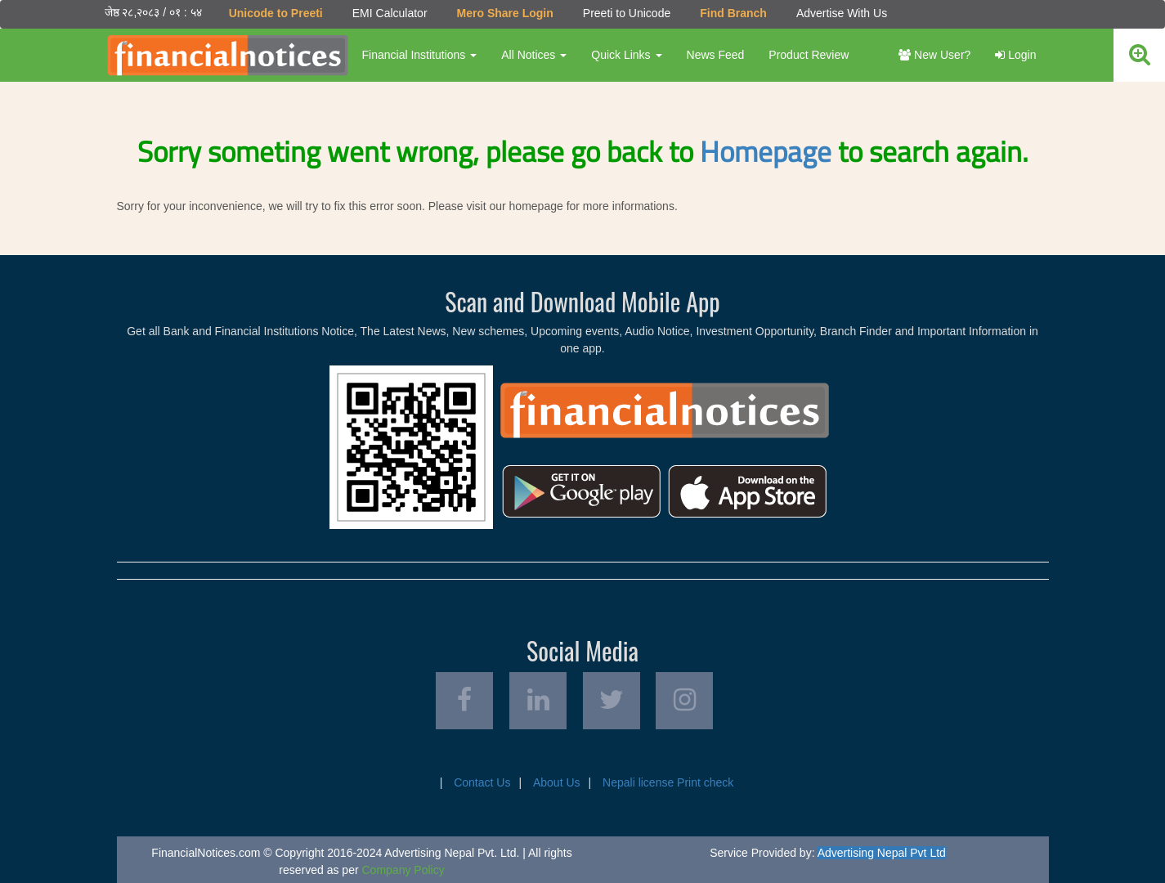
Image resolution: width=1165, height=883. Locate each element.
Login (1015, 54)
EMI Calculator (390, 13)
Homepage (765, 151)
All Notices (534, 54)
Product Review (808, 54)
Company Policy (403, 869)
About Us (556, 782)
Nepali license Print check (668, 782)
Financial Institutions (419, 54)
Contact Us (482, 782)
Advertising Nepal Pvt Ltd (882, 852)
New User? (934, 54)
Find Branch (733, 13)
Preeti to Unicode (626, 13)
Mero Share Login (505, 13)
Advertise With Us (841, 13)
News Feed (716, 54)
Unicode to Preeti (276, 13)
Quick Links (626, 54)
